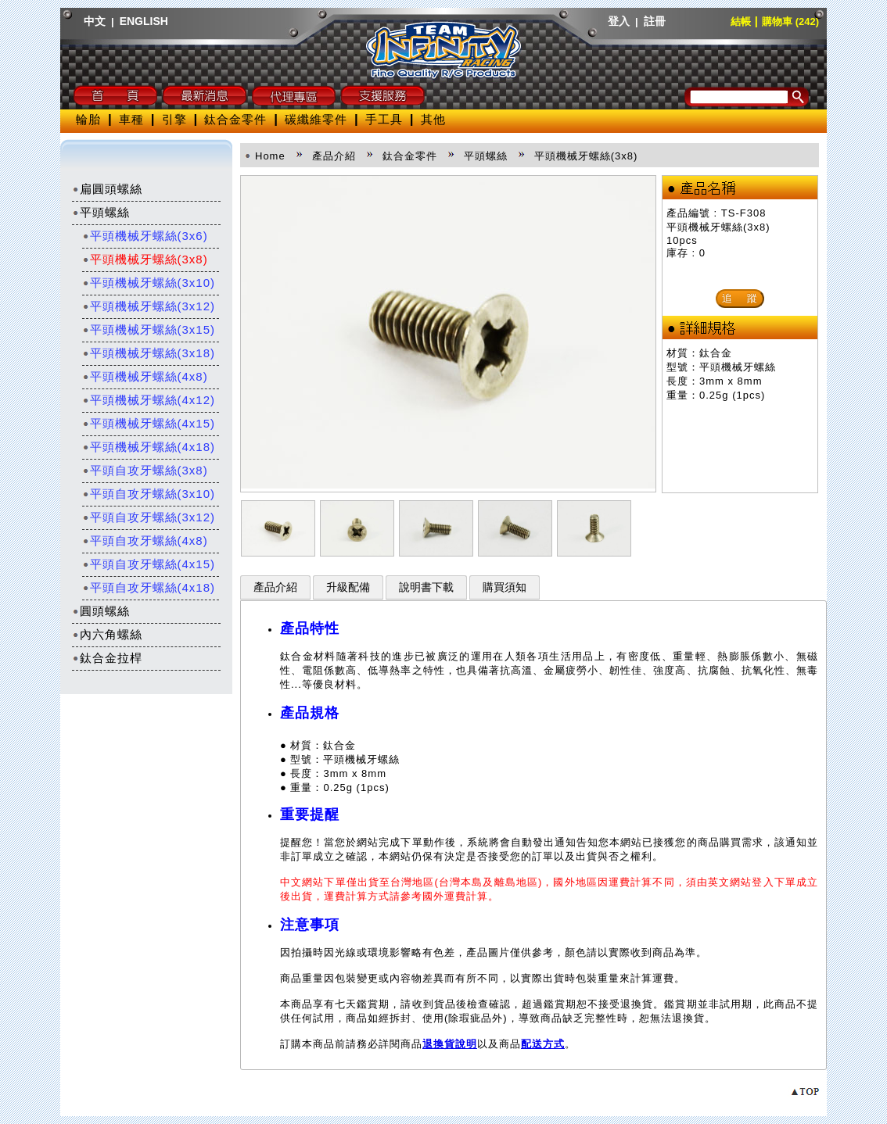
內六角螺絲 (107, 634)
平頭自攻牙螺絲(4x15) (149, 564)
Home (270, 156)
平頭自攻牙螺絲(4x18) (149, 587)
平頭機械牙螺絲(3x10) (149, 282)
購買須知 (504, 587)
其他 (433, 119)
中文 (95, 21)
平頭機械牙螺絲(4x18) (149, 446)
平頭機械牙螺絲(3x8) (145, 259)
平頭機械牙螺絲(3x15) (149, 329)
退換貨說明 (449, 1044)
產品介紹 (275, 587)
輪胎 (88, 119)
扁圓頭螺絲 (107, 188)
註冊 (655, 21)
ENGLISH (144, 21)
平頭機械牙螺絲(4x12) (149, 399)
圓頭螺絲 (101, 610)
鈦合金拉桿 (107, 657)
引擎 (174, 119)
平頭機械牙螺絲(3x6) (145, 235)
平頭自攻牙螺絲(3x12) (149, 517)
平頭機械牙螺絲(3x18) (149, 353)
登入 (619, 21)
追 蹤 (740, 298)
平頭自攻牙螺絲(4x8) (145, 540)
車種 (131, 119)
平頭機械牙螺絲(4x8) (145, 376)
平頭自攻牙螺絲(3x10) (149, 493)
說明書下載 (426, 587)
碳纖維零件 (316, 119)
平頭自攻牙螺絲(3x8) (145, 470)
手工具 (384, 119)
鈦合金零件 (235, 119)
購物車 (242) (790, 21)
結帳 (741, 21)
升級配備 (348, 587)
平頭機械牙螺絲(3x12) (149, 306)
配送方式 (543, 1044)
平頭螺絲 (101, 212)
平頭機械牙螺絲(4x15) (149, 423)
